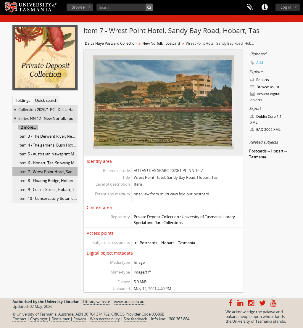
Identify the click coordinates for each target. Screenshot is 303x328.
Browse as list (264, 86)
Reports (259, 79)
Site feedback (135, 318)
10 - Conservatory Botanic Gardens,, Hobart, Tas (70, 198)
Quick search (46, 100)
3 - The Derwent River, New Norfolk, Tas (62, 136)
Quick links (264, 7)
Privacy (79, 318)
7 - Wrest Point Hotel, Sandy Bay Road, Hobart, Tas (72, 171)
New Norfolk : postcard (161, 43)
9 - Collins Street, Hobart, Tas (53, 189)
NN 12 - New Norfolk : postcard (57, 118)
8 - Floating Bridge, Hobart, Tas (54, 180)
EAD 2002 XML (265, 129)
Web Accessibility (105, 318)
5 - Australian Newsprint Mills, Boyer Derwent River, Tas (76, 154)
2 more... (28, 127)
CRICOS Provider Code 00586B (137, 314)
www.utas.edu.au (129, 301)
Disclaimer (60, 318)
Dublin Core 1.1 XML (266, 119)
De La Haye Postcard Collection (110, 43)
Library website (96, 301)
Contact (19, 318)
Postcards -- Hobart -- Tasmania (167, 242)
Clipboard (249, 7)
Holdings (22, 100)
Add (259, 62)
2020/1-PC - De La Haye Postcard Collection (74, 109)
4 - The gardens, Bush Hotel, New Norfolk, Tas (67, 145)
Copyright (39, 318)
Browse (78, 7)
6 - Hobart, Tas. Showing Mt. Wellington (62, 162)
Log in (286, 7)
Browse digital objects (265, 96)
